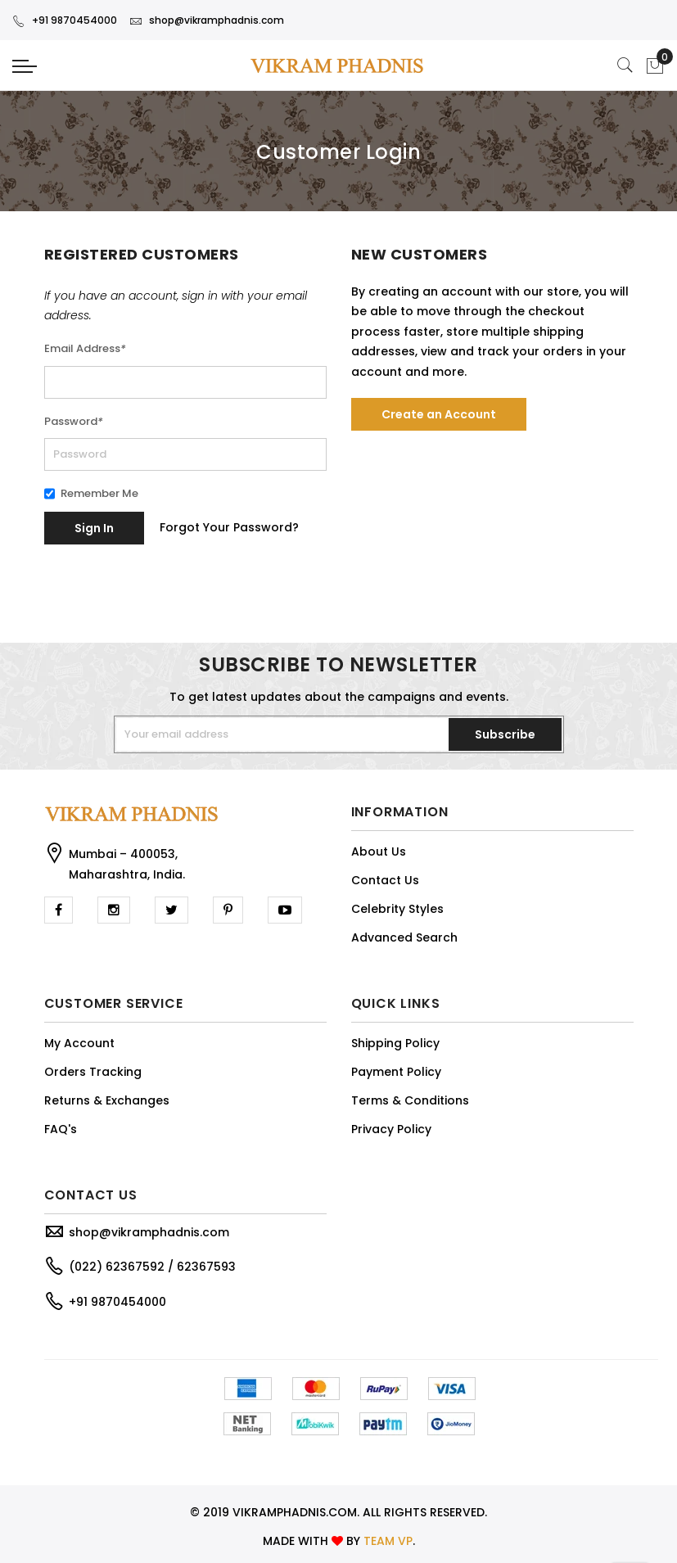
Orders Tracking (93, 1072)
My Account (79, 1043)
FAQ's (60, 1129)
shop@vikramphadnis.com (206, 20)
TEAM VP (388, 1541)
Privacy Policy (391, 1129)
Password (73, 421)
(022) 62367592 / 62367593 (152, 1266)
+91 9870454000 (64, 20)
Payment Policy (396, 1072)
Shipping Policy (395, 1043)
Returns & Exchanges (106, 1100)
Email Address (85, 348)
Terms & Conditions (410, 1100)
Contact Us (385, 880)
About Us (378, 851)
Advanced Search (404, 937)
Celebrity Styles (397, 909)
